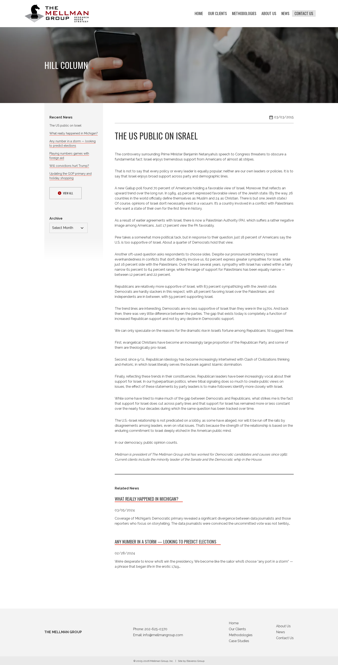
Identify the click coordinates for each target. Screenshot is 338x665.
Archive (56, 218)
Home (199, 13)
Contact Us (304, 13)
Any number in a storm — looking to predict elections (165, 543)
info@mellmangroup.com (163, 636)
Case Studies (239, 642)
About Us (268, 13)
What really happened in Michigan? (73, 133)
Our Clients (217, 13)
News (285, 13)
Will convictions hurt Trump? (69, 165)
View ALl (65, 193)
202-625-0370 (155, 630)
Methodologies (244, 13)
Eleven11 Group (195, 662)
